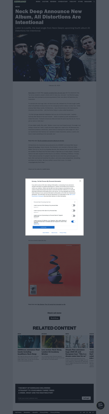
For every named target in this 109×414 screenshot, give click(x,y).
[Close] (80, 181)
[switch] (73, 205)
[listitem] (54, 202)
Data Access (54, 232)
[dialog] (54, 207)
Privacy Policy (63, 232)
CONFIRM (43, 227)
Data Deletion (46, 232)
